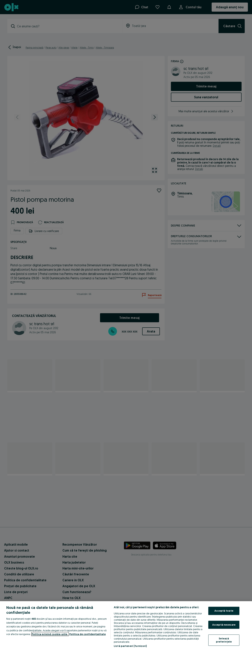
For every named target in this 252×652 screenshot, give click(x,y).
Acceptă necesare (223, 624)
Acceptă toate (223, 610)
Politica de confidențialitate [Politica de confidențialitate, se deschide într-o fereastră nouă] (87, 634)
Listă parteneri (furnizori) (130, 645)
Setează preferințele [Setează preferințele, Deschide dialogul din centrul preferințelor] (224, 640)
